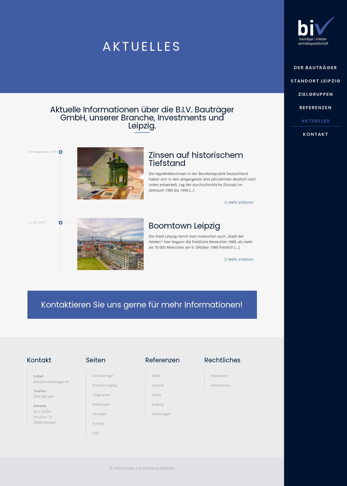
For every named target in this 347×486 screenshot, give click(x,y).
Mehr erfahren (240, 202)
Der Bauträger (103, 375)
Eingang (158, 404)
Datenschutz (220, 385)
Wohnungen (161, 414)
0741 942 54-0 (43, 396)
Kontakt (99, 423)
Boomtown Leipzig (184, 225)
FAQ (96, 433)
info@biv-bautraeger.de (51, 381)
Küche (156, 394)
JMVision (167, 468)
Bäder (156, 375)
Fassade (158, 385)
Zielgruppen (101, 394)
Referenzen (101, 404)
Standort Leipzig (105, 385)
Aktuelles (99, 414)
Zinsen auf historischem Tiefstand (196, 159)
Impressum (219, 375)
